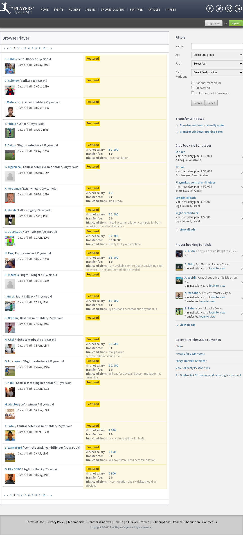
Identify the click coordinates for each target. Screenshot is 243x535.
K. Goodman (13, 188)
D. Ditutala (12, 275)
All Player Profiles (137, 522)
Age (178, 55)
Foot (178, 63)
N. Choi (9, 340)
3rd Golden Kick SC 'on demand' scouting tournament (208, 375)
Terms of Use (35, 522)
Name (179, 46)
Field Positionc (181, 74)
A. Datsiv (10, 145)
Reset (211, 103)
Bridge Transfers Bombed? (191, 361)
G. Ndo (189, 264)
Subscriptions (161, 522)
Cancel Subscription (186, 522)
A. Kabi (9, 383)
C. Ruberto (12, 81)
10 (44, 48)
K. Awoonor (192, 293)
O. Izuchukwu (13, 361)
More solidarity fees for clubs (193, 368)
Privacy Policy (56, 522)
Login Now (213, 23)
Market (170, 9)
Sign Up (236, 23)
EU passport (203, 88)
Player (179, 346)
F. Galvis (10, 59)
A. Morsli (10, 210)
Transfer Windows (99, 522)
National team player (208, 83)
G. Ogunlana (13, 167)
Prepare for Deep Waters (190, 354)
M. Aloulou (11, 404)
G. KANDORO (13, 469)
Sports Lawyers (113, 9)
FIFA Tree (136, 9)
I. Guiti (9, 296)
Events (58, 9)
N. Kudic (190, 251)
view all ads (187, 229)
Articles (154, 9)
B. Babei (190, 308)
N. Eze (9, 253)
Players (74, 9)
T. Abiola (10, 124)
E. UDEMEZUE (13, 232)
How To (118, 522)
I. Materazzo (13, 102)
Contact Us (209, 522)
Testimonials (76, 522)
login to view (217, 268)
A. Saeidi (190, 278)
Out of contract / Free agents (213, 93)
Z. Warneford (13, 448)
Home (45, 9)
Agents (91, 9)
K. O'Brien (11, 318)
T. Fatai (10, 426)
